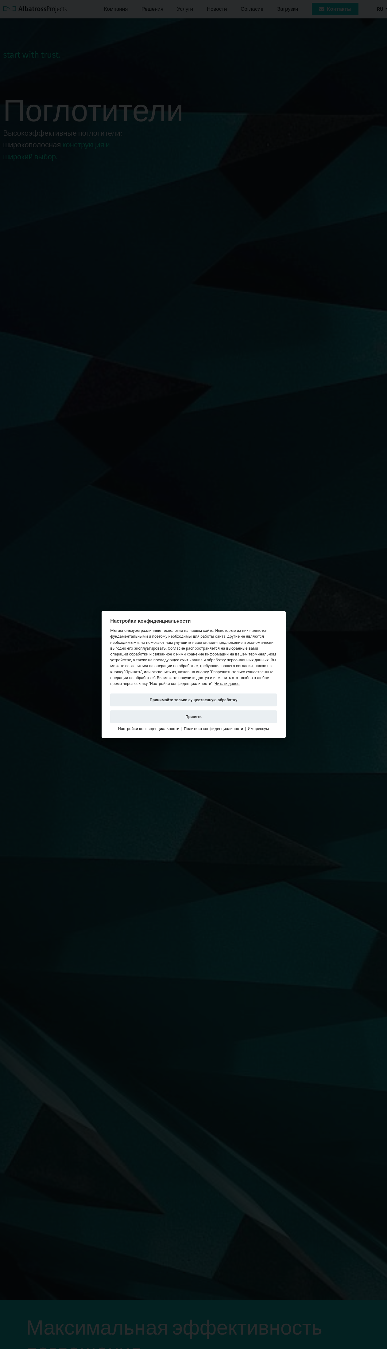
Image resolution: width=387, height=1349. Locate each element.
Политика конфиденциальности (213, 728)
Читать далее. (227, 683)
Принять (193, 716)
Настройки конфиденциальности (149, 728)
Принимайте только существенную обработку (194, 699)
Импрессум (258, 728)
